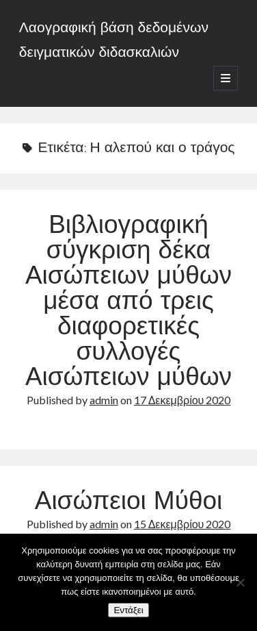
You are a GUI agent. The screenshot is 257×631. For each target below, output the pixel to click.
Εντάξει (128, 610)
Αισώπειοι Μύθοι (129, 502)
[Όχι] (240, 582)
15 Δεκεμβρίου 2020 (182, 523)
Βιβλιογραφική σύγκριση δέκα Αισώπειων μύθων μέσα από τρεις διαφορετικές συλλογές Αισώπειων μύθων (128, 302)
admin (104, 399)
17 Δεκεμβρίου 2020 (182, 399)
